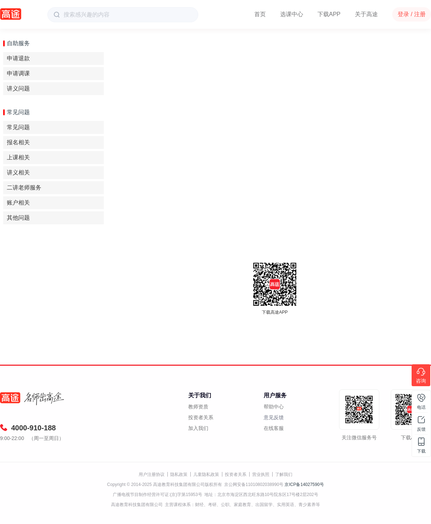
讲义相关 (18, 172)
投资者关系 (200, 417)
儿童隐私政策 (206, 474)
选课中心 (291, 14)
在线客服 (274, 428)
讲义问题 (18, 88)
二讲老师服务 (24, 187)
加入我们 (198, 428)
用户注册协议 (151, 474)
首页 (260, 14)
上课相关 (18, 157)
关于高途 (366, 14)
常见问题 (18, 127)
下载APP (329, 14)
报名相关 (18, 142)
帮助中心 (274, 407)
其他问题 (18, 218)
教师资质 (198, 407)
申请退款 (18, 58)
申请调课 (18, 73)
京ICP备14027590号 (304, 484)
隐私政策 (178, 474)
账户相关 (18, 203)
